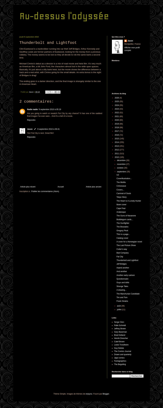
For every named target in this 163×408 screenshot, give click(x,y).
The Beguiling (120, 364)
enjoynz (89, 394)
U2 (118, 175)
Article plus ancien (93, 187)
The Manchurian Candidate (128, 294)
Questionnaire (122, 279)
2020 (117, 120)
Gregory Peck (122, 230)
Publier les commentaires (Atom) (45, 191)
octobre (120, 168)
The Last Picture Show (126, 245)
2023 (117, 109)
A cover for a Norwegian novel (129, 242)
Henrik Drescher (121, 338)
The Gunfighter (123, 223)
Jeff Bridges (122, 264)
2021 (117, 116)
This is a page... (123, 234)
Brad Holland (119, 335)
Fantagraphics (120, 361)
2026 (117, 98)
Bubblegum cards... (125, 219)
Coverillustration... (124, 178)
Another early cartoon (126, 275)
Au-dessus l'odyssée (64, 16)
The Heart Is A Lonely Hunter (129, 201)
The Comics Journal (122, 351)
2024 (117, 105)
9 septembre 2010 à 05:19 (50, 109)
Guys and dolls (123, 282)
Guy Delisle (119, 348)
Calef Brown (119, 342)
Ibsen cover (121, 204)
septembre (122, 172)
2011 (117, 153)
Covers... (120, 190)
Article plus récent (27, 187)
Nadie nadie (32, 109)
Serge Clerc (119, 322)
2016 (117, 135)
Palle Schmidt (120, 325)
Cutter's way (122, 249)
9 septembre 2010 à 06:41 (48, 129)
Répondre (31, 120)
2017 (117, 131)
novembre (121, 164)
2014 (117, 142)
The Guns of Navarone (126, 216)
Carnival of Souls (124, 193)
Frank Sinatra (122, 301)
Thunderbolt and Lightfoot (127, 260)
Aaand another (123, 268)
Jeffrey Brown (120, 328)
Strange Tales (122, 286)
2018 (117, 127)
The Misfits (121, 182)
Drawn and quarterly (122, 354)
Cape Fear (121, 208)
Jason (30, 129)
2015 (117, 139)
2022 (117, 112)
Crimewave (121, 186)
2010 (117, 157)
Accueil (61, 187)
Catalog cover (122, 238)
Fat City (120, 257)
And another (122, 271)
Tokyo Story (122, 197)
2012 (117, 150)
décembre (121, 160)
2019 (117, 124)
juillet (119, 309)
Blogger (106, 394)
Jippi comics (119, 358)
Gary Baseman (120, 332)
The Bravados (122, 227)
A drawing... (122, 290)
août (119, 306)
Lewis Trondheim (121, 345)
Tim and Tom (122, 297)
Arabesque (121, 212)
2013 (117, 146)
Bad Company (123, 253)
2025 (117, 101)
